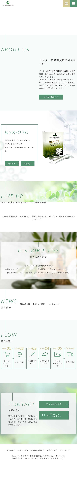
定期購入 (11, 182)
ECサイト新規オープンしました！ (47, 346)
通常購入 (27, 182)
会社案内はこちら (51, 97)
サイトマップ (64, 492)
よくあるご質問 (22, 492)
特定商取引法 (52, 492)
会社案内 (10, 492)
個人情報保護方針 (37, 492)
